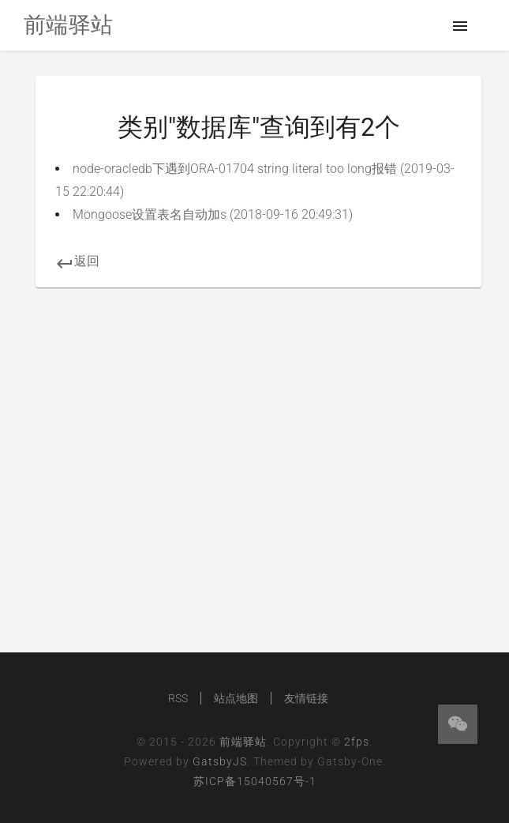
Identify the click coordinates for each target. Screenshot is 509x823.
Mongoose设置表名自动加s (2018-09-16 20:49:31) (213, 214)
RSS (178, 698)
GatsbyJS (220, 761)
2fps (356, 741)
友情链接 (306, 698)
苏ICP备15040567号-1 (254, 781)
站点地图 (236, 698)
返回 (77, 261)
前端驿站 (243, 741)
